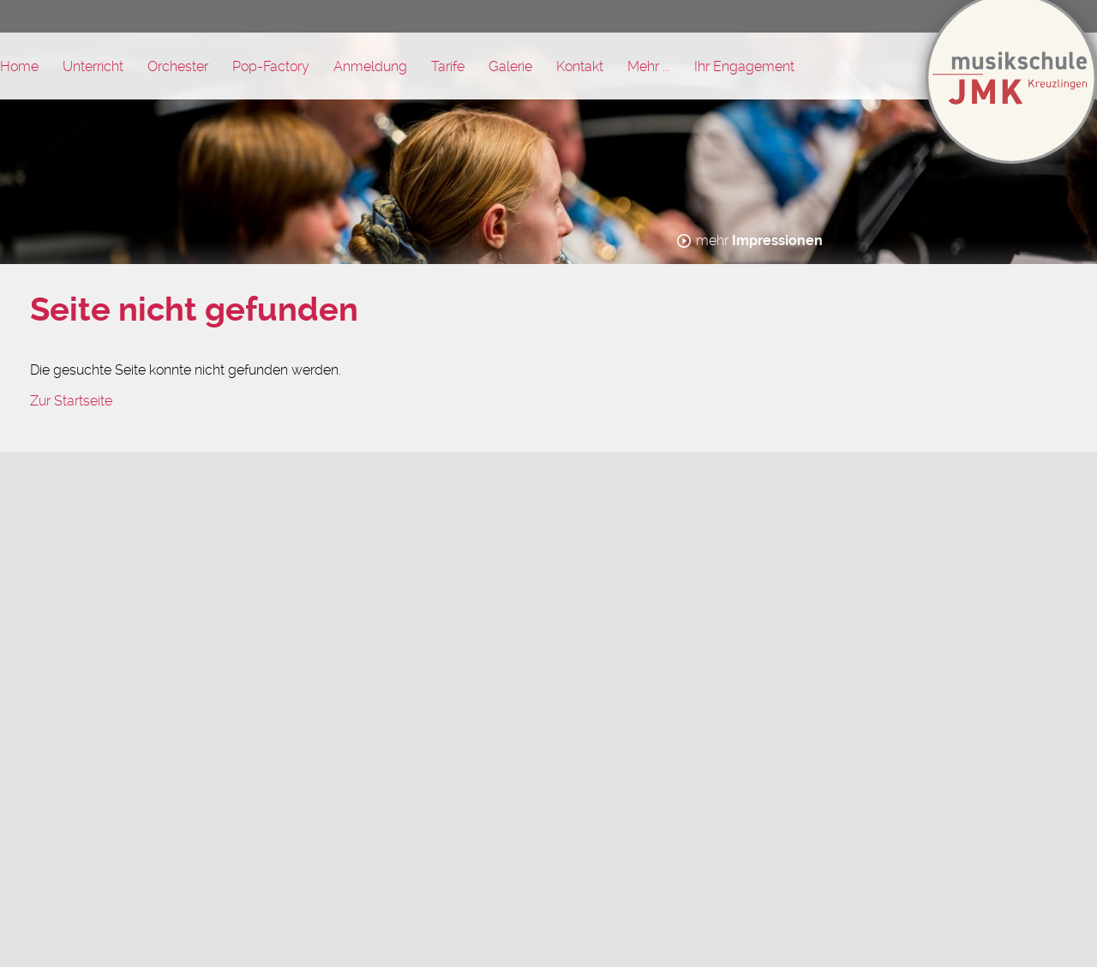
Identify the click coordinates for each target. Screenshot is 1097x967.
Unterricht (93, 66)
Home (19, 66)
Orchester (177, 66)
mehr (759, 240)
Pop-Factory (270, 66)
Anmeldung (370, 66)
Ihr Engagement (744, 66)
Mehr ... (648, 66)
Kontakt (579, 66)
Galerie (510, 66)
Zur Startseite (71, 401)
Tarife (448, 66)
